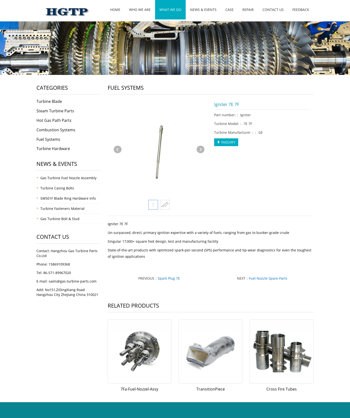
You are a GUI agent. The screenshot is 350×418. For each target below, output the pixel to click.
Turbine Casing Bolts (57, 188)
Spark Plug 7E (169, 278)
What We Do (170, 9)
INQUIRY (226, 142)
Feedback (300, 9)
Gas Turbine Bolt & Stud (59, 218)
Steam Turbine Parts (55, 111)
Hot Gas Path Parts (53, 120)
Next (200, 149)
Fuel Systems (48, 139)
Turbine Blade (49, 101)
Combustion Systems (55, 130)
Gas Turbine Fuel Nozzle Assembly (68, 178)
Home (115, 9)
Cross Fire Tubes (281, 389)
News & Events (203, 9)
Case (229, 9)
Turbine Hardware (53, 148)
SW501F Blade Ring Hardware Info (68, 198)
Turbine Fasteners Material (62, 208)
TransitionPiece (210, 389)
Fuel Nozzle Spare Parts (268, 278)
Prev (118, 149)
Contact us (273, 9)
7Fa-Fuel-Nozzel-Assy (139, 389)
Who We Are (140, 9)
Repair (248, 9)
